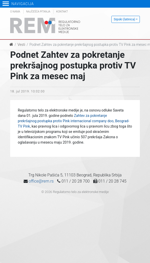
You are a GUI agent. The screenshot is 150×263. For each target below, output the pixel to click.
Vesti (21, 45)
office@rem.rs (41, 181)
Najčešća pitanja (38, 11)
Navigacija (18, 4)
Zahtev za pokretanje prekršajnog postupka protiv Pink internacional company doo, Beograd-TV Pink (73, 121)
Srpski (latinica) (124, 19)
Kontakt (62, 11)
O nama (15, 11)
